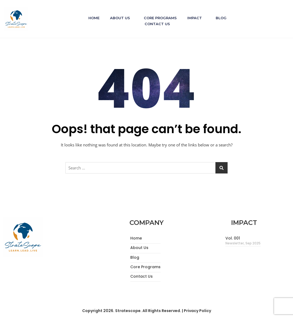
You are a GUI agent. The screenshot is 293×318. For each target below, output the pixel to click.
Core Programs (160, 17)
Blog (221, 17)
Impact (195, 17)
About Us (120, 17)
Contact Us (157, 23)
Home (93, 17)
